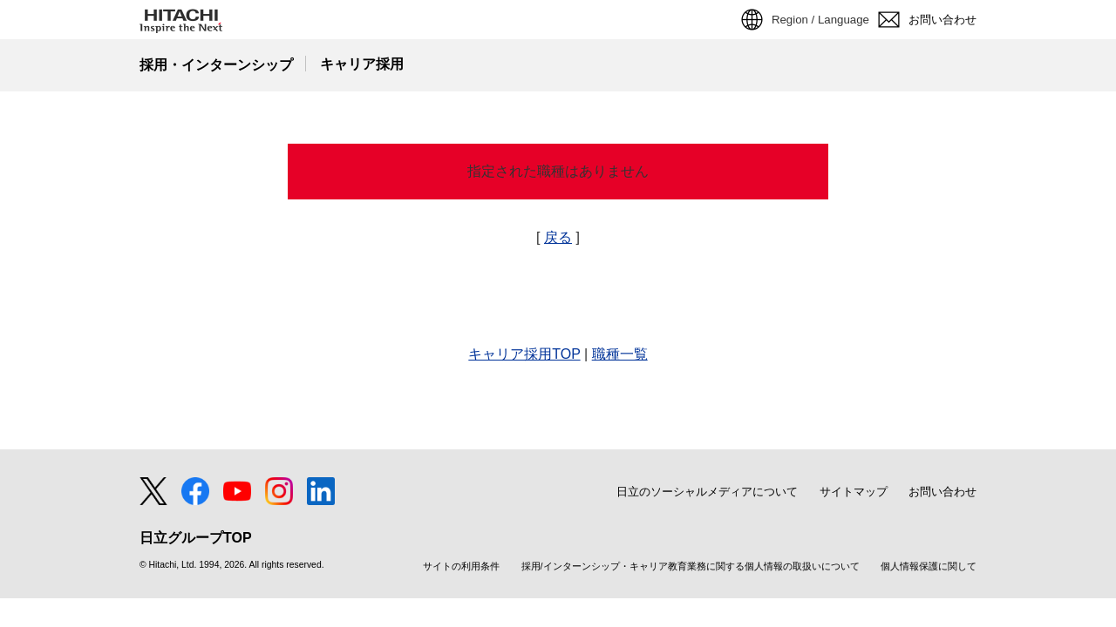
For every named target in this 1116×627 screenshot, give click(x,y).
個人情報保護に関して (928, 566)
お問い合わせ (942, 491)
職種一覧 (620, 354)
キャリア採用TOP (524, 354)
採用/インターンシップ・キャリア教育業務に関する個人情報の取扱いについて (690, 566)
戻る (558, 237)
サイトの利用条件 (461, 566)
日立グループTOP (196, 538)
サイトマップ (854, 491)
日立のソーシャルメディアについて (707, 491)
